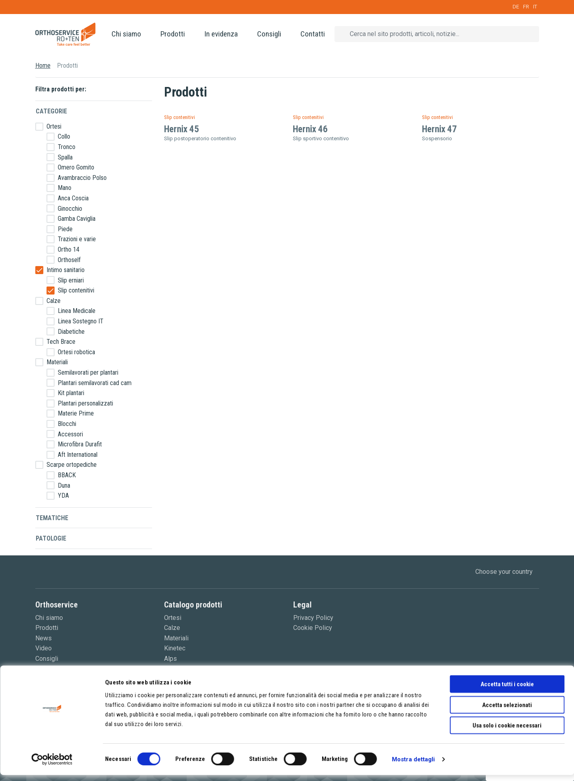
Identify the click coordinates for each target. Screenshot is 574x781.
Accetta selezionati (507, 710)
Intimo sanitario (66, 270)
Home (43, 65)
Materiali (57, 362)
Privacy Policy (313, 618)
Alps (170, 658)
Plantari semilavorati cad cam (95, 383)
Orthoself (69, 260)
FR (526, 7)
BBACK (67, 475)
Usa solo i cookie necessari (507, 731)
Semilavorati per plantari (88, 372)
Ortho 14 (68, 249)
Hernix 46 (310, 129)
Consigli (269, 33)
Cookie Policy (312, 628)
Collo (64, 136)
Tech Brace (61, 341)
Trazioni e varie (77, 239)
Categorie (51, 111)
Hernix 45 (181, 129)
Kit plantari (71, 393)
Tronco (66, 147)
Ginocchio (70, 208)
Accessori (70, 434)
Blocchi (67, 424)
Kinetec (174, 648)
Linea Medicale (76, 311)
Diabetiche (71, 331)
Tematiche (52, 518)
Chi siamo (126, 33)
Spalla (65, 157)
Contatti (312, 33)
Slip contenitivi (76, 290)
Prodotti (172, 33)
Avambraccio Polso (82, 178)
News (43, 638)
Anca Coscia (73, 198)
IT (535, 7)
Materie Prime (76, 413)
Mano (64, 188)
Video (43, 648)
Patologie (51, 538)
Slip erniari (71, 280)
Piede (65, 229)
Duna (64, 485)
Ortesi (54, 126)
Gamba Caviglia (76, 218)
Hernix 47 (439, 129)
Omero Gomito (76, 167)
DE (516, 7)
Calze (54, 301)
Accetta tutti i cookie (507, 690)
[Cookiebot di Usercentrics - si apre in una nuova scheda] (52, 765)
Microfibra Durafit (80, 444)
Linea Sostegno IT (80, 321)
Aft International (77, 454)
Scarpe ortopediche (72, 464)
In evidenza (221, 33)
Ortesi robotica (76, 352)
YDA (63, 495)
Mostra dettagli (413, 765)
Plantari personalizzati (85, 403)
